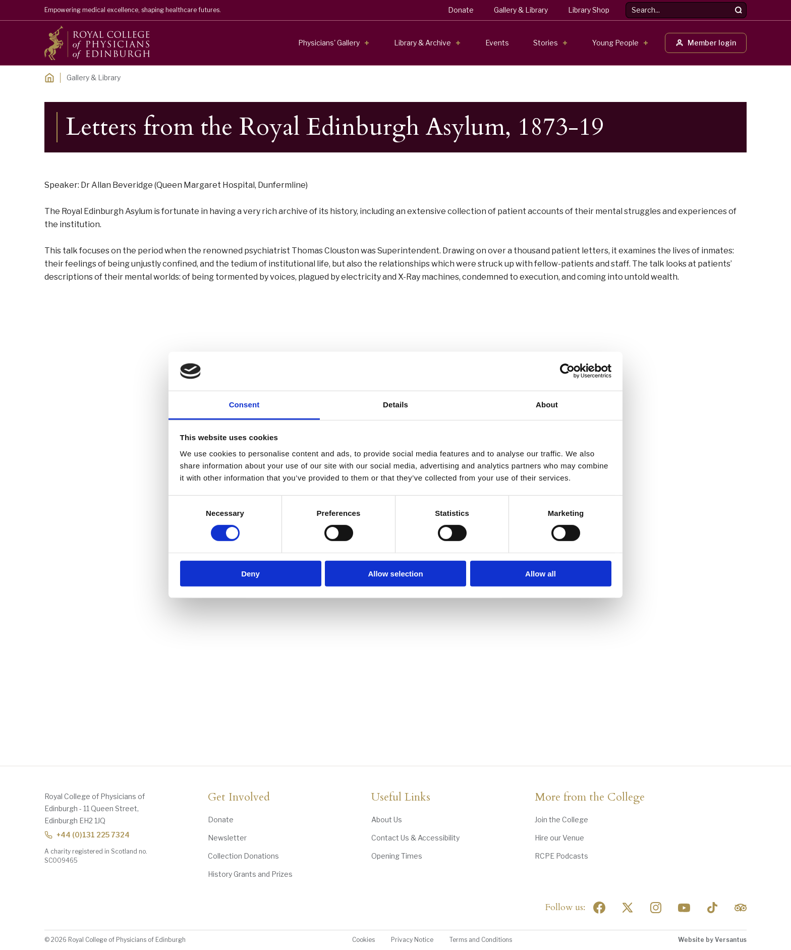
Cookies (363, 939)
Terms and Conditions (480, 939)
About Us (386, 819)
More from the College (590, 797)
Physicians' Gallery (329, 42)
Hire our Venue (559, 837)
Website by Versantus (712, 939)
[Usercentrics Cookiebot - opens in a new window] (567, 371)
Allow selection (395, 573)
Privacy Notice (412, 939)
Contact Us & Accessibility (415, 837)
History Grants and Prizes (250, 874)
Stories (545, 42)
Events (497, 42)
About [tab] (547, 404)
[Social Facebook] (599, 908)
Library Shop (588, 10)
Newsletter (227, 837)
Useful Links (400, 797)
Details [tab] (395, 404)
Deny (250, 573)
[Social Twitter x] (628, 908)
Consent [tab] (244, 404)
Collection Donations (243, 856)
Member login (705, 42)
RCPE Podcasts (561, 856)
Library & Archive (422, 42)
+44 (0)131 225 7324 (87, 834)
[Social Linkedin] (656, 908)
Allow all (540, 573)
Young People (615, 42)
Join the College (561, 819)
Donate (461, 10)
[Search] (738, 10)
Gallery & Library (521, 10)
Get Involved (239, 797)
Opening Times (396, 856)
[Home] (49, 78)
